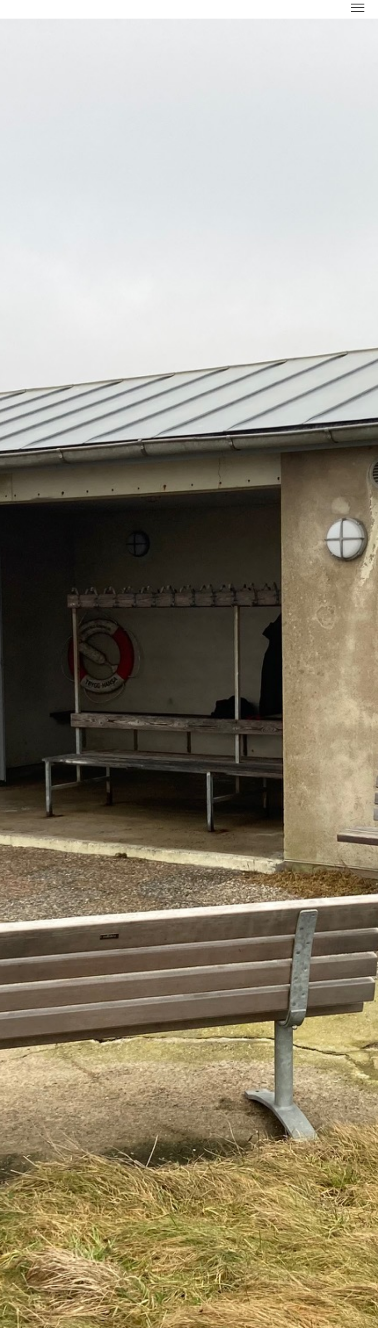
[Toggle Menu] (358, 8)
